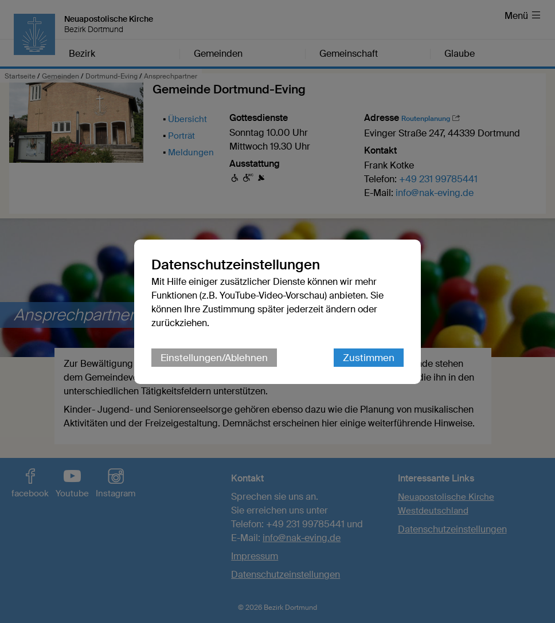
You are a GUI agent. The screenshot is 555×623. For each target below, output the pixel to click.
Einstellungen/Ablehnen (214, 357)
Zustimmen (368, 357)
